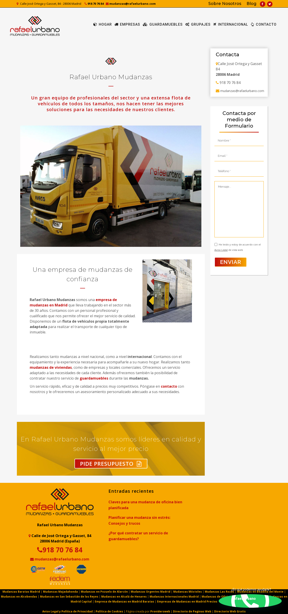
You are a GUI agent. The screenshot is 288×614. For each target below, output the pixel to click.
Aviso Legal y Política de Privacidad (67, 611)
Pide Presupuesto (111, 463)
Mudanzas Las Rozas (219, 592)
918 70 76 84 (94, 4)
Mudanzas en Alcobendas (19, 596)
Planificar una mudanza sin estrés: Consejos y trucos (139, 520)
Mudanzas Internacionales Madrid (174, 596)
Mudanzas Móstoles (187, 592)
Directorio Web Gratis (230, 611)
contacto (169, 386)
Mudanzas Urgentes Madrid (150, 592)
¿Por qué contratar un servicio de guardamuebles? (138, 536)
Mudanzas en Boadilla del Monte (260, 592)
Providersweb (160, 611)
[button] (250, 601)
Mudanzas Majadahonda (60, 592)
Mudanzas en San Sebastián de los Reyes (69, 596)
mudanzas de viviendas (51, 367)
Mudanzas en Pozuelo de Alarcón (104, 592)
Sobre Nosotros (224, 3)
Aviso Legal (221, 250)
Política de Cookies (109, 611)
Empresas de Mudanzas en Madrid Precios (187, 601)
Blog (251, 3)
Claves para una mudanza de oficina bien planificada (145, 504)
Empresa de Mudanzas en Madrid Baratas (124, 601)
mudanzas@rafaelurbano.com (131, 4)
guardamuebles (94, 378)
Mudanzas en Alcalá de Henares (124, 596)
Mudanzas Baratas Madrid (21, 592)
